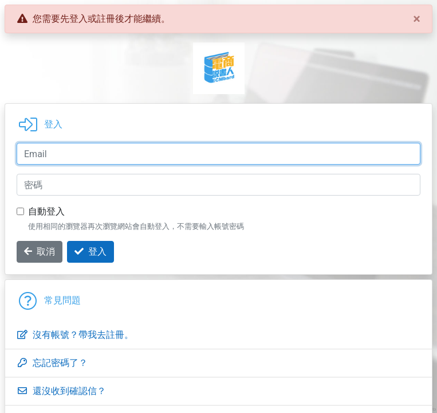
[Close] (416, 19)
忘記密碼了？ (52, 362)
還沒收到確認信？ (61, 390)
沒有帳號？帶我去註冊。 (75, 334)
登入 (90, 251)
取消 (39, 251)
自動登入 (46, 211)
